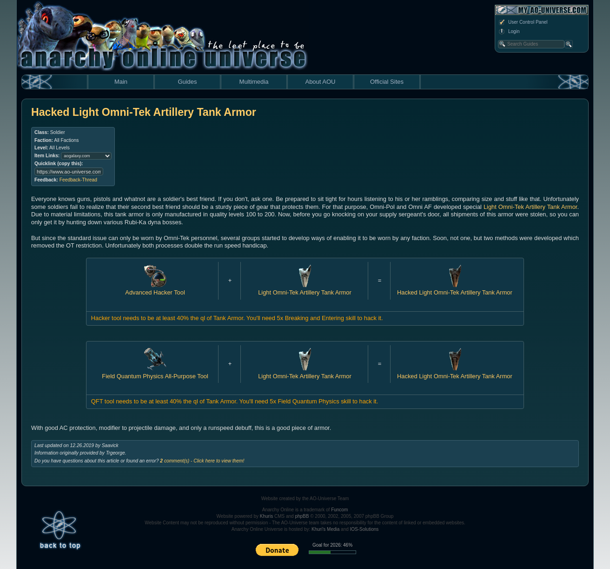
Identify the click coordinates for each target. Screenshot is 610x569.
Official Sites (387, 81)
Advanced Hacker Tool (155, 288)
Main (120, 81)
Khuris (266, 516)
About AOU (320, 81)
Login (508, 31)
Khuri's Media (325, 529)
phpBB (302, 516)
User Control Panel (522, 22)
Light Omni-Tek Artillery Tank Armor (530, 206)
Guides (187, 81)
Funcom (339, 509)
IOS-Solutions (364, 529)
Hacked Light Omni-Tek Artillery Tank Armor (454, 288)
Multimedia (254, 81)
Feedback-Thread (78, 179)
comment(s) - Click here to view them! (202, 460)
